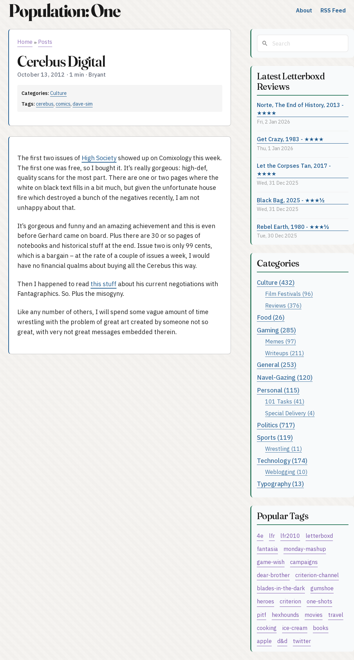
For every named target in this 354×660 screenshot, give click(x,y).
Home (24, 41)
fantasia (267, 548)
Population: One (64, 10)
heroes (265, 601)
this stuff (104, 284)
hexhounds (285, 614)
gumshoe (322, 588)
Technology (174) (282, 461)
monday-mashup (304, 548)
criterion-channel (317, 575)
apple (264, 640)
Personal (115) (278, 390)
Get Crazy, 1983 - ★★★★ (290, 139)
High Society (99, 158)
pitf (261, 614)
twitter (302, 640)
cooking (267, 627)
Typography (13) (280, 484)
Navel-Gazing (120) (285, 377)
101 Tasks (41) (284, 401)
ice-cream (294, 627)
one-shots (319, 601)
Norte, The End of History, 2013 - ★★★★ (300, 108)
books (320, 627)
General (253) (276, 365)
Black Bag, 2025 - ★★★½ (291, 200)
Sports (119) (275, 437)
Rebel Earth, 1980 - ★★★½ (293, 226)
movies (314, 614)
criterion (290, 601)
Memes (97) (280, 341)
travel (335, 614)
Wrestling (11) (283, 448)
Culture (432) (276, 283)
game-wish (271, 561)
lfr (272, 535)
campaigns (304, 561)
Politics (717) (276, 425)
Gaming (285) (276, 330)
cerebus (45, 103)
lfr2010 (290, 535)
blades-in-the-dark (281, 588)
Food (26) (271, 317)
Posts (45, 41)
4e (260, 535)
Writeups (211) (284, 353)
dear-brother (273, 575)
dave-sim (83, 103)
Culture (58, 93)
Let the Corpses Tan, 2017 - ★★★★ (294, 169)
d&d (282, 640)
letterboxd (319, 535)
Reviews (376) (283, 305)
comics (63, 103)
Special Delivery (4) (290, 413)
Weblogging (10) (286, 471)
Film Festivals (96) (289, 293)
